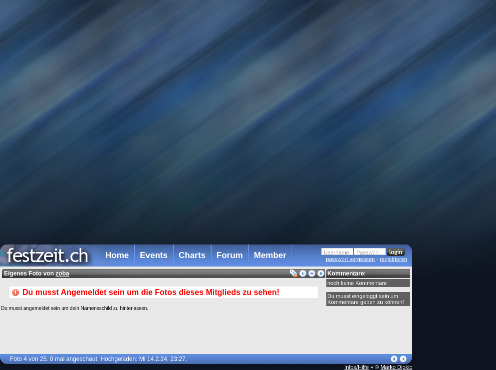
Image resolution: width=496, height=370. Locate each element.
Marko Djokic (396, 367)
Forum (230, 255)
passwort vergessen (350, 259)
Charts (192, 255)
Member (270, 255)
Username (336, 253)
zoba (62, 273)
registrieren (393, 259)
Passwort (367, 253)
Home (117, 255)
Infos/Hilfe (356, 367)
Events (154, 255)
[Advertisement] (456, 202)
